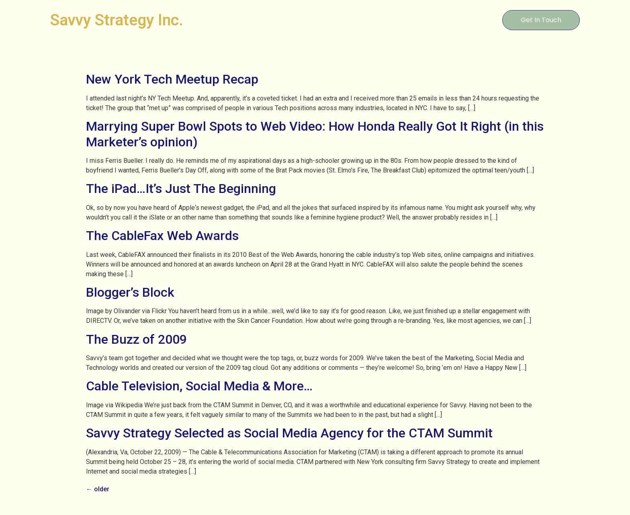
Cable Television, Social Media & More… (199, 386)
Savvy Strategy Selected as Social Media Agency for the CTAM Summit (289, 433)
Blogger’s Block (130, 292)
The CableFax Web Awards (162, 235)
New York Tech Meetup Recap (172, 79)
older (97, 489)
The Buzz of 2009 (136, 339)
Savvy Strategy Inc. (116, 20)
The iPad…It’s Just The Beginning (181, 188)
